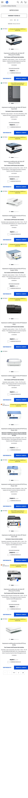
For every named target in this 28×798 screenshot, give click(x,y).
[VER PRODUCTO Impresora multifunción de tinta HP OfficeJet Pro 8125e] (7, 78)
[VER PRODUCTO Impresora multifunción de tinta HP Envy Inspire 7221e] (7, 294)
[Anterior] (9, 672)
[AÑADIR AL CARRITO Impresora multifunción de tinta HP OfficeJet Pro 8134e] (21, 615)
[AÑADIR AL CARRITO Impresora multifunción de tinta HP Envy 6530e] (21, 240)
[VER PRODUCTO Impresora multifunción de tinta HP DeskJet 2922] (7, 400)
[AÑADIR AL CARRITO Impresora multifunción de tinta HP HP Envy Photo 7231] (21, 455)
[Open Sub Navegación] (2, 2)
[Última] (23, 672)
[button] (17, 30)
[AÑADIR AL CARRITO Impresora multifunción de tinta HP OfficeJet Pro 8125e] (21, 78)
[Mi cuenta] (21, 2)
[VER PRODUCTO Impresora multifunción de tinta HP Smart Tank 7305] (7, 560)
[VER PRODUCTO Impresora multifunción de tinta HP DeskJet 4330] (7, 347)
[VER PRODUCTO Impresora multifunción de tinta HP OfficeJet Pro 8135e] (7, 187)
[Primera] (5, 672)
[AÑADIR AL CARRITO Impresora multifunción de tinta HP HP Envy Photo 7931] (21, 506)
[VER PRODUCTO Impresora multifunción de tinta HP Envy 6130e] (7, 667)
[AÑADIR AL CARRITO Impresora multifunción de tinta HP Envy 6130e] (21, 667)
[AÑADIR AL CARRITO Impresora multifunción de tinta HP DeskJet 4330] (21, 347)
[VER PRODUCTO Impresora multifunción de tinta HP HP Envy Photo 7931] (7, 506)
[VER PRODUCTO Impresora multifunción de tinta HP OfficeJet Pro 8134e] (7, 615)
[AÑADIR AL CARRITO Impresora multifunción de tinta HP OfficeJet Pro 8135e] (21, 187)
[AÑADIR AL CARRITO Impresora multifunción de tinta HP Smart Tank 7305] (21, 560)
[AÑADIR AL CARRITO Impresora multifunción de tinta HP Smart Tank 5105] (21, 133)
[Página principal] (7, 2)
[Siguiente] (18, 672)
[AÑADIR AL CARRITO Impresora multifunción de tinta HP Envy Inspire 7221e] (21, 294)
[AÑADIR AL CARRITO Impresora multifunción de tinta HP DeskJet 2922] (21, 400)
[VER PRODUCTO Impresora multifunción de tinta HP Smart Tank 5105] (7, 133)
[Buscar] (18, 2)
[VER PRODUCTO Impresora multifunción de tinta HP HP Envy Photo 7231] (7, 455)
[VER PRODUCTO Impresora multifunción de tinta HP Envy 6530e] (7, 240)
